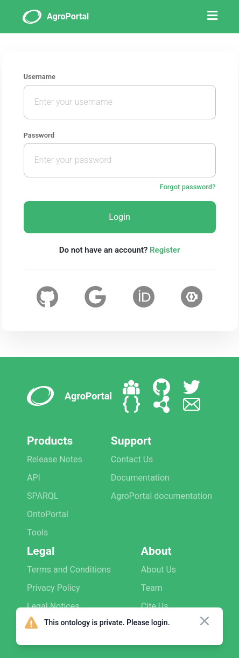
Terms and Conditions (69, 569)
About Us (158, 569)
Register (165, 250)
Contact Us (132, 459)
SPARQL (42, 496)
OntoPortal (47, 514)
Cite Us (154, 606)
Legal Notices (53, 606)
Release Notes (54, 459)
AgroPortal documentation (161, 496)
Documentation (140, 478)
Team (152, 588)
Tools (37, 532)
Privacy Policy (53, 588)
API (33, 478)
